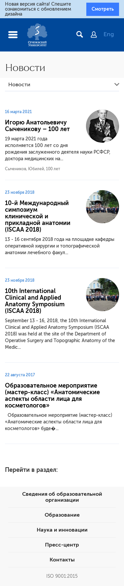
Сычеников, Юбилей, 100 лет (32, 169)
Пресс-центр (62, 545)
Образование (62, 515)
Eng (108, 34)
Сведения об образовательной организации (62, 497)
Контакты (62, 560)
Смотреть (103, 9)
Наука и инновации (62, 530)
